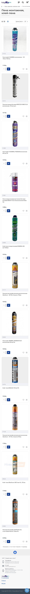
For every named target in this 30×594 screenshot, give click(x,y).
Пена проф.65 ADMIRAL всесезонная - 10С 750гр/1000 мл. (14, 58)
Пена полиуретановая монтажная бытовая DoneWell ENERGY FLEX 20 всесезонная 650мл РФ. (15, 200)
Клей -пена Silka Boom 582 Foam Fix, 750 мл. (14, 482)
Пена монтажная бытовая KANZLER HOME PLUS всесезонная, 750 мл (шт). (15, 105)
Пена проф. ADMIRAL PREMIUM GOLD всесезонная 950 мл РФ (12, 341)
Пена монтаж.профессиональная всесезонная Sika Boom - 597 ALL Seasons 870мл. (15, 436)
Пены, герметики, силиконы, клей (12, 6)
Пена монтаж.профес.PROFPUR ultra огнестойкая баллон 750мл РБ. (12, 530)
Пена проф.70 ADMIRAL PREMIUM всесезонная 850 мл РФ (15, 152)
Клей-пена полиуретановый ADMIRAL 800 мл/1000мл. (14, 247)
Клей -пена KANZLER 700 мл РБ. (11, 388)
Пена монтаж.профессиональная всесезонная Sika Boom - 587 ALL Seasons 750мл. (15, 294)
